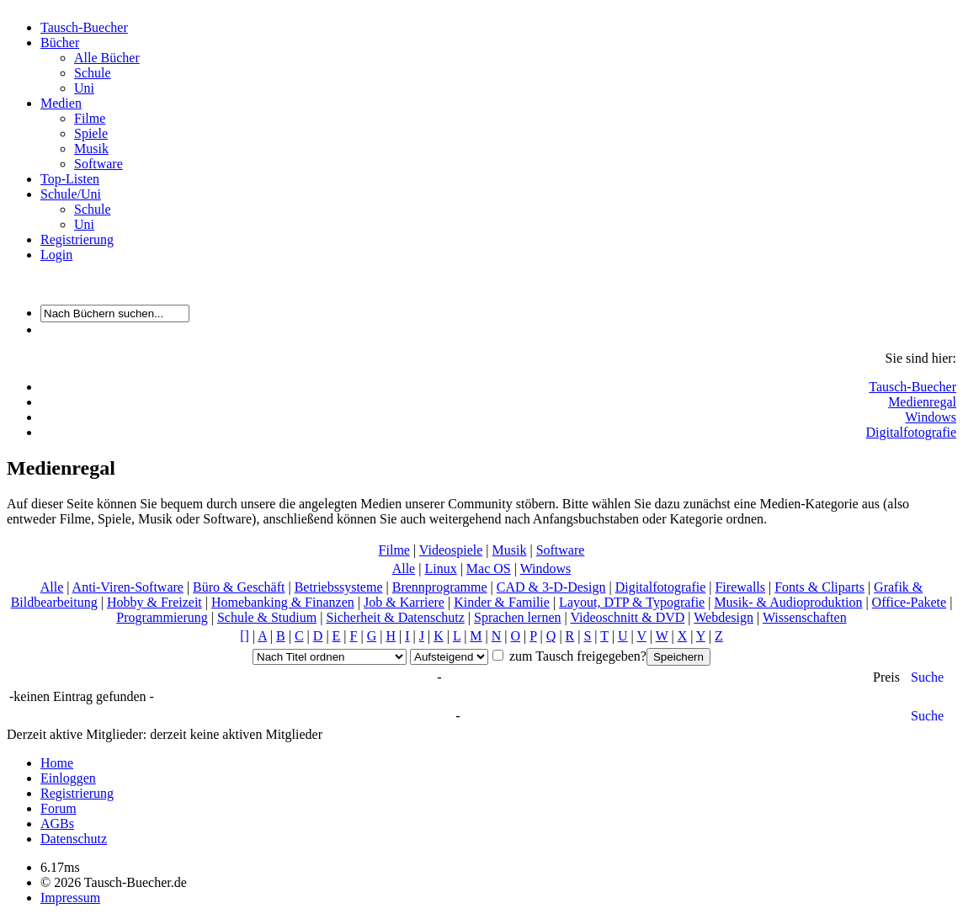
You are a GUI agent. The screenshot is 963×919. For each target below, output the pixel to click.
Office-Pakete (909, 602)
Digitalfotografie (910, 432)
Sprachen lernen (517, 617)
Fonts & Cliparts (819, 587)
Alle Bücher (107, 57)
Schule (92, 73)
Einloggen (68, 778)
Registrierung (77, 239)
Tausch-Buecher (84, 27)
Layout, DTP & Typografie (632, 602)
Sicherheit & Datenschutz (395, 617)
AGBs (57, 823)
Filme (89, 118)
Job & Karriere (404, 602)
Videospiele (450, 550)
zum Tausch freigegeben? (576, 656)
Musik (91, 148)
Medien (61, 103)
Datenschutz (73, 838)
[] (244, 636)
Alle (404, 568)
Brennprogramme (439, 587)
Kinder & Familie (502, 602)
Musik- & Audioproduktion (788, 602)
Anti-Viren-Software (128, 587)
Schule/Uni (70, 194)
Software (98, 164)
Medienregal (922, 402)
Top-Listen (69, 179)
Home (56, 763)
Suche (927, 677)
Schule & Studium (267, 617)
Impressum (70, 897)
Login (56, 254)
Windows (930, 417)
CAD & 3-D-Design (551, 587)
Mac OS (488, 568)
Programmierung (161, 617)
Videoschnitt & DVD (627, 617)
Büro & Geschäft (239, 587)
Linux (440, 568)
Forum (58, 808)
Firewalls (740, 587)
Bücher (59, 42)
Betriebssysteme (339, 587)
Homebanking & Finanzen (282, 602)
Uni (84, 88)
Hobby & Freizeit (154, 602)
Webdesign (723, 617)
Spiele (91, 133)
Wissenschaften (805, 617)
